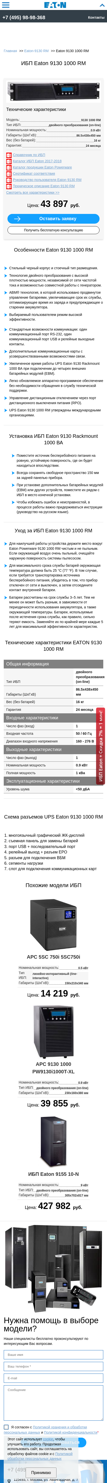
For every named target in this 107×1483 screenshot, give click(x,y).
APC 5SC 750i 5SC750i (53, 957)
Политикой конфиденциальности (70, 1432)
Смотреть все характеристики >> (32, 192)
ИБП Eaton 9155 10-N (53, 1174)
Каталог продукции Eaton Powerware (42, 167)
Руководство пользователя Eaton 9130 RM (47, 180)
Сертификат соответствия (34, 174)
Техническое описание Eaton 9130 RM (44, 186)
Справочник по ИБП (29, 155)
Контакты (96, 17)
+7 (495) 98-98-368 (23, 17)
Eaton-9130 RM (36, 51)
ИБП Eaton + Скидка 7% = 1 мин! (101, 746)
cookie (48, 1439)
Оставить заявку (57, 218)
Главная (10, 51)
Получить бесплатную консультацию (53, 230)
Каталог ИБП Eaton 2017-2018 (37, 161)
